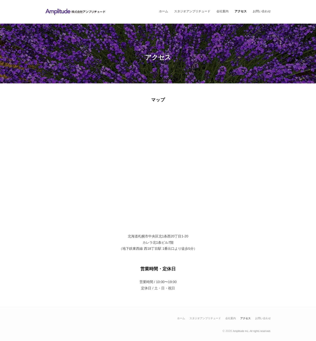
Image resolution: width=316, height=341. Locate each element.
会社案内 (222, 11)
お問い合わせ (262, 11)
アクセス (241, 11)
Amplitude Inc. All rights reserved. (249, 330)
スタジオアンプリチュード (192, 11)
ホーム (163, 11)
